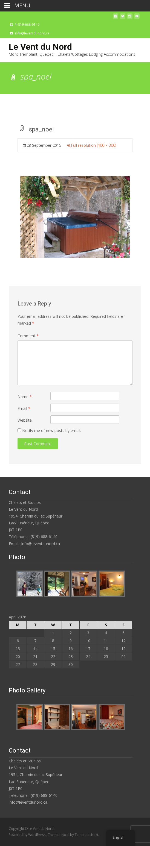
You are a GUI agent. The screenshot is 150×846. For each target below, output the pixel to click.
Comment (28, 335)
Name (25, 396)
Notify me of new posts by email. (51, 430)
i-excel (64, 834)
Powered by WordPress (27, 834)
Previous (30, 198)
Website (25, 420)
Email (24, 408)
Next (123, 198)
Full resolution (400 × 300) (93, 145)
